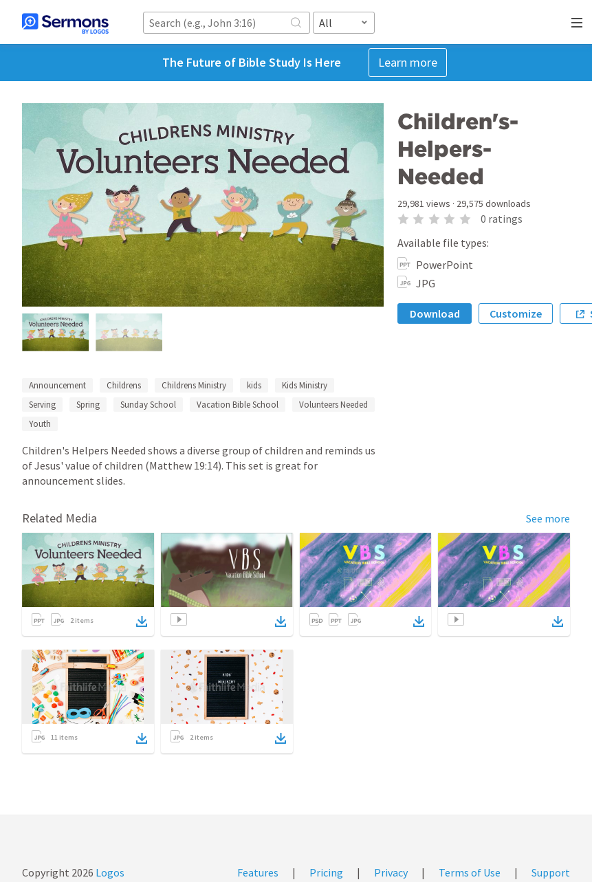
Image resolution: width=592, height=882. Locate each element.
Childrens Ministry (194, 385)
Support (550, 872)
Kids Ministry (304, 385)
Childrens (124, 385)
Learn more (407, 62)
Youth (40, 424)
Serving (42, 404)
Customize (516, 313)
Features (257, 872)
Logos (109, 872)
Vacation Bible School (237, 404)
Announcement (57, 385)
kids (254, 385)
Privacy (391, 872)
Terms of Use (470, 872)
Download (435, 313)
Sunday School (148, 404)
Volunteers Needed (333, 404)
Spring (88, 404)
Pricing (326, 872)
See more (548, 518)
